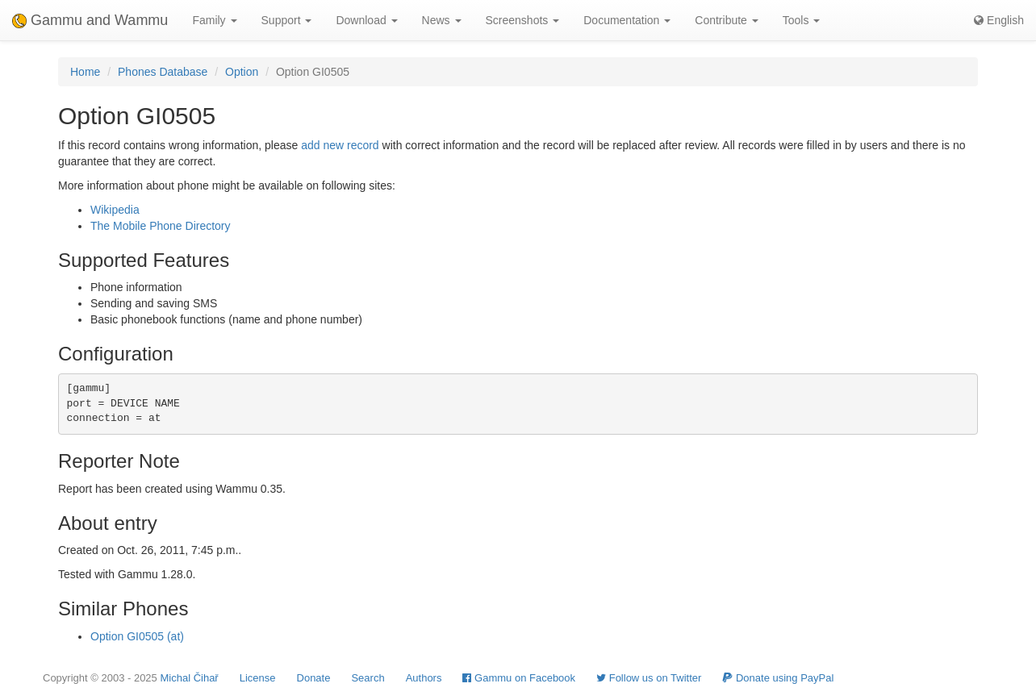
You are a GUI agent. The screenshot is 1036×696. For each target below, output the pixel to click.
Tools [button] (802, 20)
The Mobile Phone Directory (160, 225)
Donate (314, 678)
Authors (424, 678)
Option (241, 71)
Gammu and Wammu (90, 20)
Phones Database (162, 71)
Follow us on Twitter (648, 678)
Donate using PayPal (777, 678)
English (999, 20)
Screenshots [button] (523, 20)
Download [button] (366, 20)
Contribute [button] (726, 20)
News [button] (442, 20)
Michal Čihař (189, 678)
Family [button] (214, 20)
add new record (340, 145)
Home (85, 71)
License (258, 678)
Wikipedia (115, 209)
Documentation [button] (626, 20)
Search (367, 678)
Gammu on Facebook (518, 678)
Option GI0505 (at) (137, 636)
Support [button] (286, 20)
